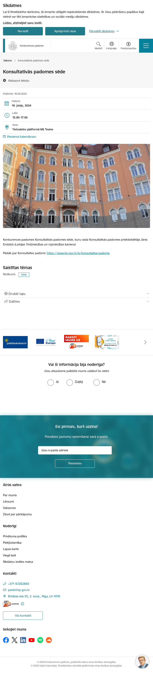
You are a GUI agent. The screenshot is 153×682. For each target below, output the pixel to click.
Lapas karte (11, 549)
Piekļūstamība (12, 542)
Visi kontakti (23, 615)
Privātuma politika (15, 536)
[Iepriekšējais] (7, 342)
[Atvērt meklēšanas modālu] (98, 46)
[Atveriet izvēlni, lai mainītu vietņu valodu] (111, 46)
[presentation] (33, 400)
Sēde (24, 274)
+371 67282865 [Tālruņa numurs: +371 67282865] (18, 584)
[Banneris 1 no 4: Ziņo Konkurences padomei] (107, 342)
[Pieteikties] (75, 463)
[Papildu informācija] (22, 603)
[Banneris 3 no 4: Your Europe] (46, 342)
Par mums (10, 495)
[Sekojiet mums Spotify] (40, 640)
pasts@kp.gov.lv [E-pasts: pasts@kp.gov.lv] (18, 590)
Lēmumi (8, 501)
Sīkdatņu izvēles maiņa (18, 562)
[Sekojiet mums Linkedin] (23, 640)
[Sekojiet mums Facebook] (6, 640)
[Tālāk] (145, 342)
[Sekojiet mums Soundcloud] (49, 640)
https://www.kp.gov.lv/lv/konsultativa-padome (78, 253)
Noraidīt (23, 31)
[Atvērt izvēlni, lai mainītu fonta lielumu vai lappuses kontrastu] (128, 46)
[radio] (53, 381)
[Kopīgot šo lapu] (76, 301)
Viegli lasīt (9, 555)
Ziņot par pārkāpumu (17, 514)
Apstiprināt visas (65, 31)
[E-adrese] (11, 604)
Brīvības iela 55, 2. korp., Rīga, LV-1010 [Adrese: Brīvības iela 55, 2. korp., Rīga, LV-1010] (34, 596)
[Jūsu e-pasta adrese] (75, 450)
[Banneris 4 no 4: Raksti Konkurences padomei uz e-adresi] (76, 342)
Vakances (9, 508)
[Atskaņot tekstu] (18, 80)
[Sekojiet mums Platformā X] (15, 640)
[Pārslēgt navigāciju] (146, 46)
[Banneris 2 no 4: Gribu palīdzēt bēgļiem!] (15, 342)
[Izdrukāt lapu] (76, 293)
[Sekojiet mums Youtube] (32, 639)
